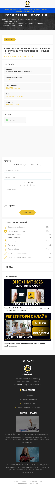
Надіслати (27, 213)
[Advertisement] (27, 142)
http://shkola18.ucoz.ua (14, 96)
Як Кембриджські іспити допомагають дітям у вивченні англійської (27, 465)
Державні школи (12, 105)
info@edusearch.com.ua (32, 385)
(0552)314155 (10, 80)
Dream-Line (33, 484)
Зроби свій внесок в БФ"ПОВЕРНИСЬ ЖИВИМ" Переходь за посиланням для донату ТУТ (27, 10)
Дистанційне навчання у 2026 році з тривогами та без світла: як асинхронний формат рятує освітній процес (27, 434)
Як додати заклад (28, 403)
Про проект (28, 395)
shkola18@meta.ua (13, 88)
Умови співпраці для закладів (28, 407)
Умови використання (28, 399)
